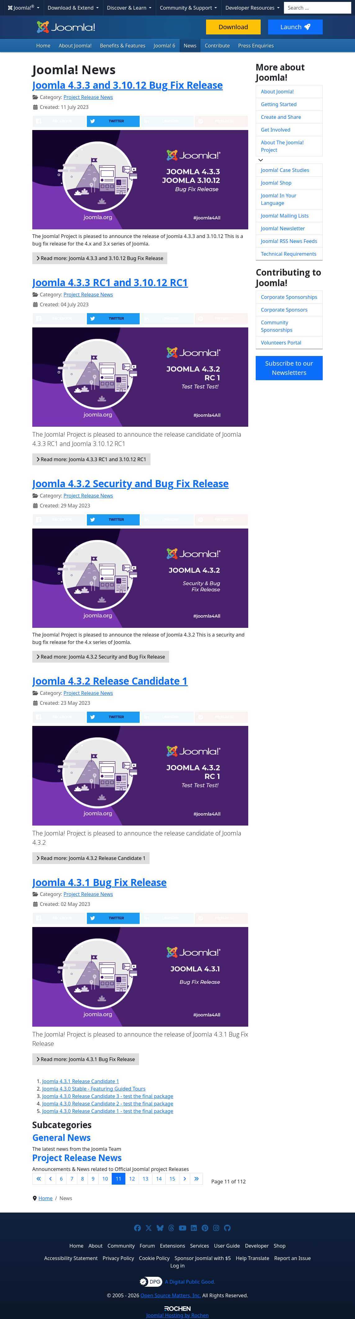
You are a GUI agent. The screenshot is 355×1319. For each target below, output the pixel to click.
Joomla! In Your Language (278, 199)
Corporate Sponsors (284, 309)
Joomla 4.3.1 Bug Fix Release (99, 882)
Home (43, 45)
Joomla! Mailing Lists (285, 215)
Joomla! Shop (276, 182)
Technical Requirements (289, 253)
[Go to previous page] (50, 1179)
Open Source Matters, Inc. (171, 1295)
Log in (177, 1265)
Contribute (217, 45)
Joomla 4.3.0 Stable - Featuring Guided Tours (94, 1088)
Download (233, 27)
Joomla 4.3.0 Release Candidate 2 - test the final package (107, 1103)
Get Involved (275, 129)
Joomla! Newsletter (283, 228)
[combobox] (317, 8)
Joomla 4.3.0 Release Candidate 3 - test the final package (107, 1096)
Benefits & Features (122, 45)
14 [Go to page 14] (159, 1178)
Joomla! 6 (164, 45)
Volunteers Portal (281, 342)
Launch (295, 27)
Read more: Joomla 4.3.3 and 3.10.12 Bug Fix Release (99, 258)
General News (61, 1137)
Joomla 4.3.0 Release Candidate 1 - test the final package (107, 1111)
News (190, 45)
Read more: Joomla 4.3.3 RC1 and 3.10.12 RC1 (91, 459)
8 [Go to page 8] (82, 1178)
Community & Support (186, 7)
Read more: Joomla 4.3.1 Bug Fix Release (85, 1059)
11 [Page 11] (118, 1178)
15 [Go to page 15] (172, 1178)
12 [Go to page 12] (132, 1178)
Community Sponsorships (276, 326)
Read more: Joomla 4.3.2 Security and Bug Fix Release (100, 656)
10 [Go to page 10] (105, 1178)
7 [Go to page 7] (71, 1178)
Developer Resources (250, 7)
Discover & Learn (127, 7)
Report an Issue (292, 1258)
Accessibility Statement (70, 1258)
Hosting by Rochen (177, 1315)
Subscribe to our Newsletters (289, 368)
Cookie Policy (154, 1258)
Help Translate (252, 1258)
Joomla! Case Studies (285, 170)
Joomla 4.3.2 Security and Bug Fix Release (130, 483)
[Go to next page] (184, 1179)
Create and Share (281, 117)
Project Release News (88, 97)
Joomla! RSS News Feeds (289, 241)
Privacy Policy (118, 1258)
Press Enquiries (256, 45)
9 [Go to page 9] (93, 1178)
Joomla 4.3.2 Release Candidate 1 (110, 680)
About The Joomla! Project (282, 146)
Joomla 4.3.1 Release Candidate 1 (80, 1081)
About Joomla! (75, 45)
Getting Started (279, 104)
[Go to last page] (196, 1179)
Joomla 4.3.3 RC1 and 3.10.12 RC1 (110, 282)
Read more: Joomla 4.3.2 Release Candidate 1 (91, 858)
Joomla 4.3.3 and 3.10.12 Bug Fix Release (127, 85)
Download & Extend (71, 7)
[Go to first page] (38, 1179)
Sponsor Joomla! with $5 (203, 1258)
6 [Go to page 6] (61, 1178)
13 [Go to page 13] (145, 1178)
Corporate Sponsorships (289, 297)
